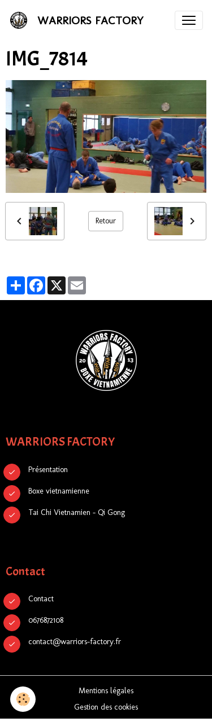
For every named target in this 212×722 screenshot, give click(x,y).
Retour (106, 221)
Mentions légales (106, 690)
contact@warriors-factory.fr (74, 641)
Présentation (48, 469)
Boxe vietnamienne (58, 491)
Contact (41, 599)
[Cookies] (23, 699)
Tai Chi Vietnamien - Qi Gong (76, 512)
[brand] (78, 20)
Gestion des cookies (106, 707)
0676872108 (45, 620)
